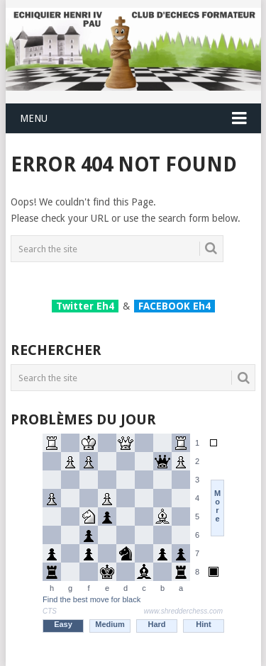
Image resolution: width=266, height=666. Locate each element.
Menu (34, 118)
